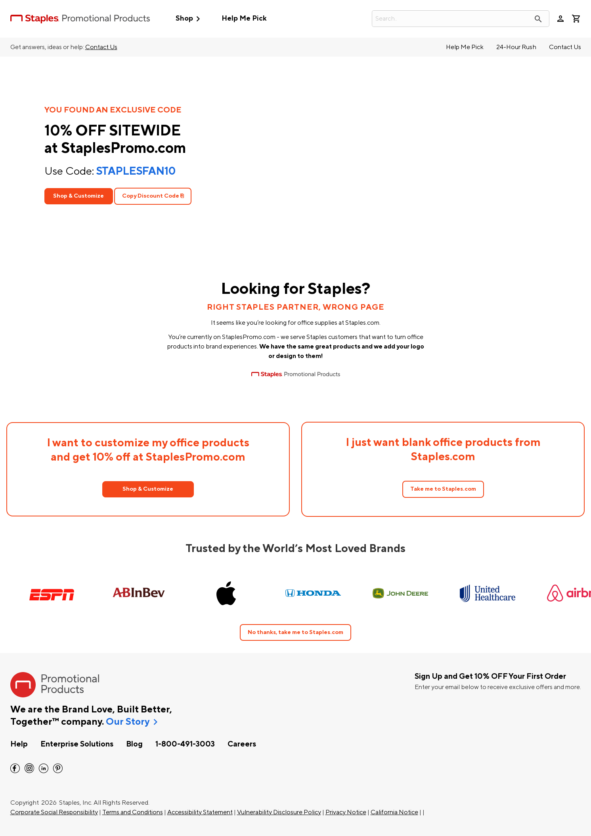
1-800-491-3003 (185, 744)
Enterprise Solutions (76, 744)
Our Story (127, 722)
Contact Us (101, 47)
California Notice (394, 812)
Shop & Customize (78, 196)
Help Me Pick (244, 18)
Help (19, 744)
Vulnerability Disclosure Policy (279, 812)
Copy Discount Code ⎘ (153, 196)
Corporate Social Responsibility (54, 812)
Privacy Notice (345, 812)
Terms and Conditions (132, 812)
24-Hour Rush (516, 47)
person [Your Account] (560, 18)
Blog (134, 744)
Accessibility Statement (200, 812)
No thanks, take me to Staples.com (295, 632)
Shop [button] (190, 18)
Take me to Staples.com (443, 489)
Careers (242, 744)
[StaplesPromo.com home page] (80, 18)
